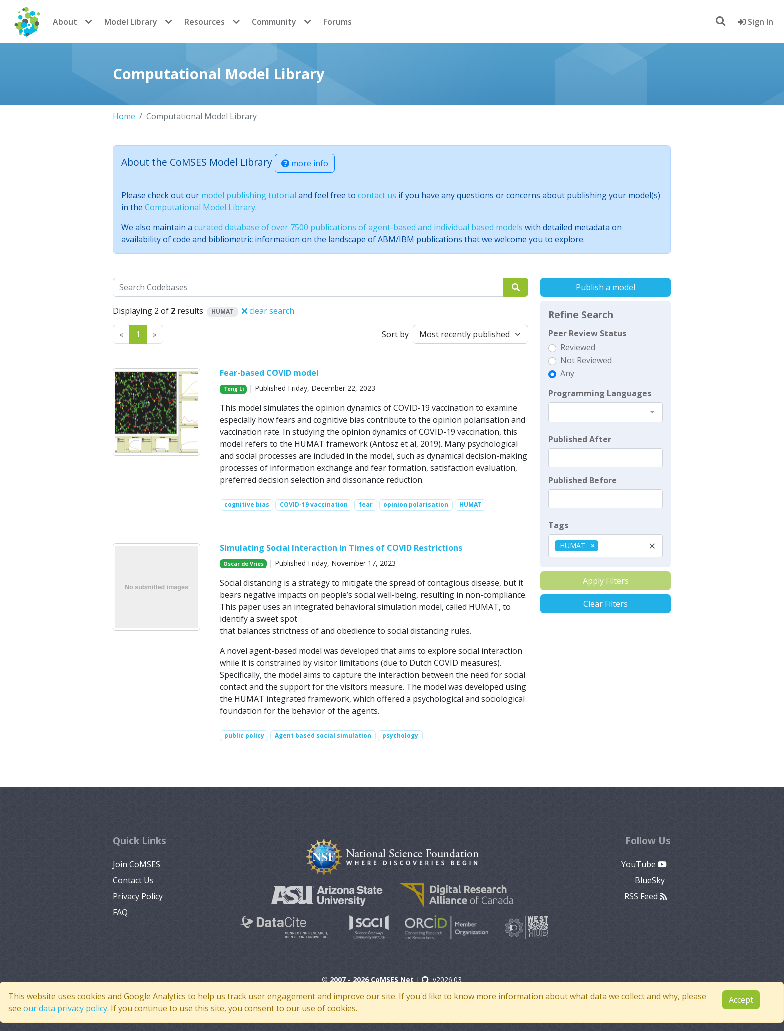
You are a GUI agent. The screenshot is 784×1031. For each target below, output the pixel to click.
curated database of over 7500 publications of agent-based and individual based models (358, 227)
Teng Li (234, 388)
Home (124, 116)
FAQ (120, 912)
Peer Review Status (587, 333)
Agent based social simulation (323, 735)
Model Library (131, 21)
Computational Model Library (200, 207)
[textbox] (605, 457)
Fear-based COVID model (269, 372)
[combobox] (605, 412)
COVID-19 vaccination (314, 504)
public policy (244, 735)
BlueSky (651, 880)
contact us (377, 195)
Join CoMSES (136, 864)
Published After (580, 439)
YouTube (644, 864)
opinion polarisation (416, 504)
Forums (338, 21)
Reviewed (578, 347)
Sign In (756, 21)
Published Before (582, 480)
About (65, 21)
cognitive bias (247, 504)
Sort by (395, 334)
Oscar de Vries (244, 563)
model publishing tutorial (249, 195)
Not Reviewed (586, 360)
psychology (400, 735)
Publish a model (606, 287)
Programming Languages (600, 393)
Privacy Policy (138, 896)
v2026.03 (442, 979)
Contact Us (133, 880)
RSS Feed (645, 896)
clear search (268, 310)
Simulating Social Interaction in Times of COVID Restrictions (341, 547)
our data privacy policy (66, 1008)
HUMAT (471, 504)
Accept (741, 999)
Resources (204, 21)
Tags (558, 525)
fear (366, 504)
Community (274, 21)
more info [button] (305, 163)
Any (567, 373)
